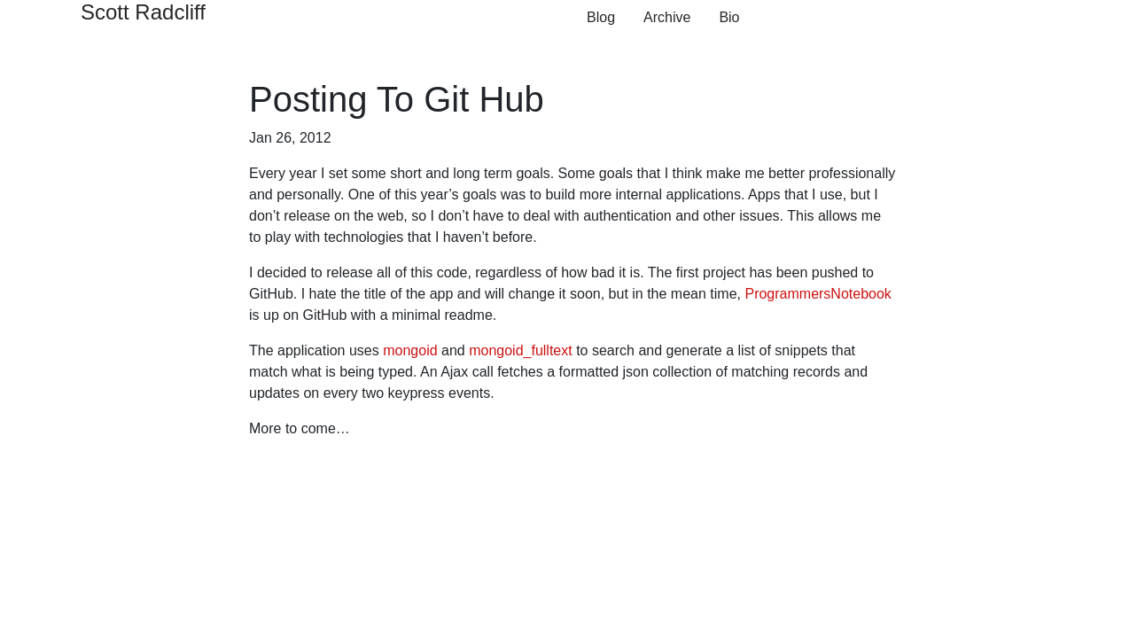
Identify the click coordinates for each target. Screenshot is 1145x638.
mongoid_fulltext (520, 350)
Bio (729, 17)
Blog (601, 17)
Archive (666, 17)
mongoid (410, 350)
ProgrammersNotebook (817, 293)
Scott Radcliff (143, 12)
